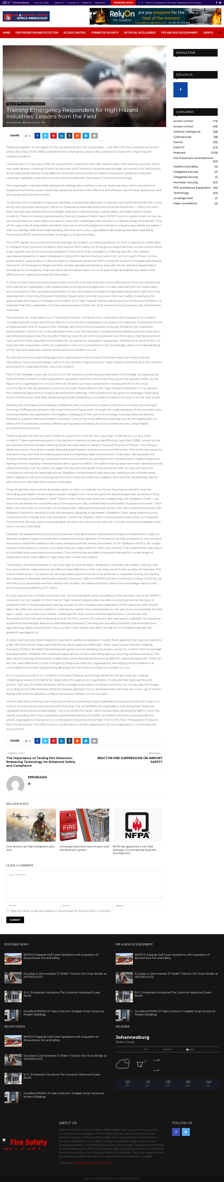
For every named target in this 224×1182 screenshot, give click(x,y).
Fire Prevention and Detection (37, 32)
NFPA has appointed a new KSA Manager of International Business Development (134, 850)
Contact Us (73, 2)
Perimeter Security (105, 32)
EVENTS (178, 147)
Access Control (74, 32)
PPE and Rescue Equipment (179, 32)
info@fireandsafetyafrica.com (92, 1162)
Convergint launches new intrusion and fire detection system (84, 848)
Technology (181, 193)
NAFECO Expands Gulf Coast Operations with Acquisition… (176, 2)
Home (6, 32)
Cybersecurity (182, 137)
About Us (59, 2)
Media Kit (86, 2)
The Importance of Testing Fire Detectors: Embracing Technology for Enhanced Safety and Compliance (40, 762)
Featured (11, 104)
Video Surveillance (185, 203)
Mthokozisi (15, 122)
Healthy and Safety (185, 166)
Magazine (100, 2)
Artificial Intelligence (140, 32)
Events (208, 32)
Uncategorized (183, 198)
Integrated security (185, 171)
